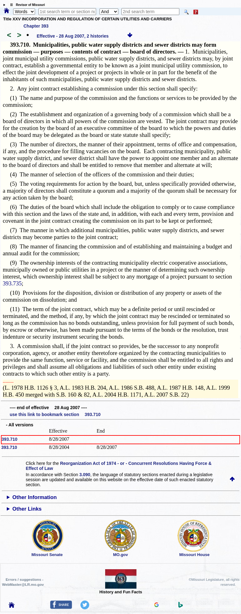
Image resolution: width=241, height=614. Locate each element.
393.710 (10, 439)
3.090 (84, 474)
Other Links (27, 509)
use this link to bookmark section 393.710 (55, 414)
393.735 (12, 283)
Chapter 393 (36, 26)
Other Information (35, 497)
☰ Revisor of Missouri (26, 5)
